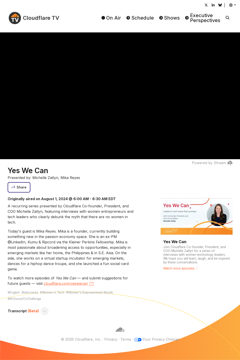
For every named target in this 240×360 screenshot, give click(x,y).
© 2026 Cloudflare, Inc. (81, 339)
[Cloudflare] (120, 334)
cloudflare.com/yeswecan (69, 284)
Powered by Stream (212, 163)
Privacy (110, 339)
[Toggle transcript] (44, 311)
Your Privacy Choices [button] (160, 339)
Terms (125, 339)
